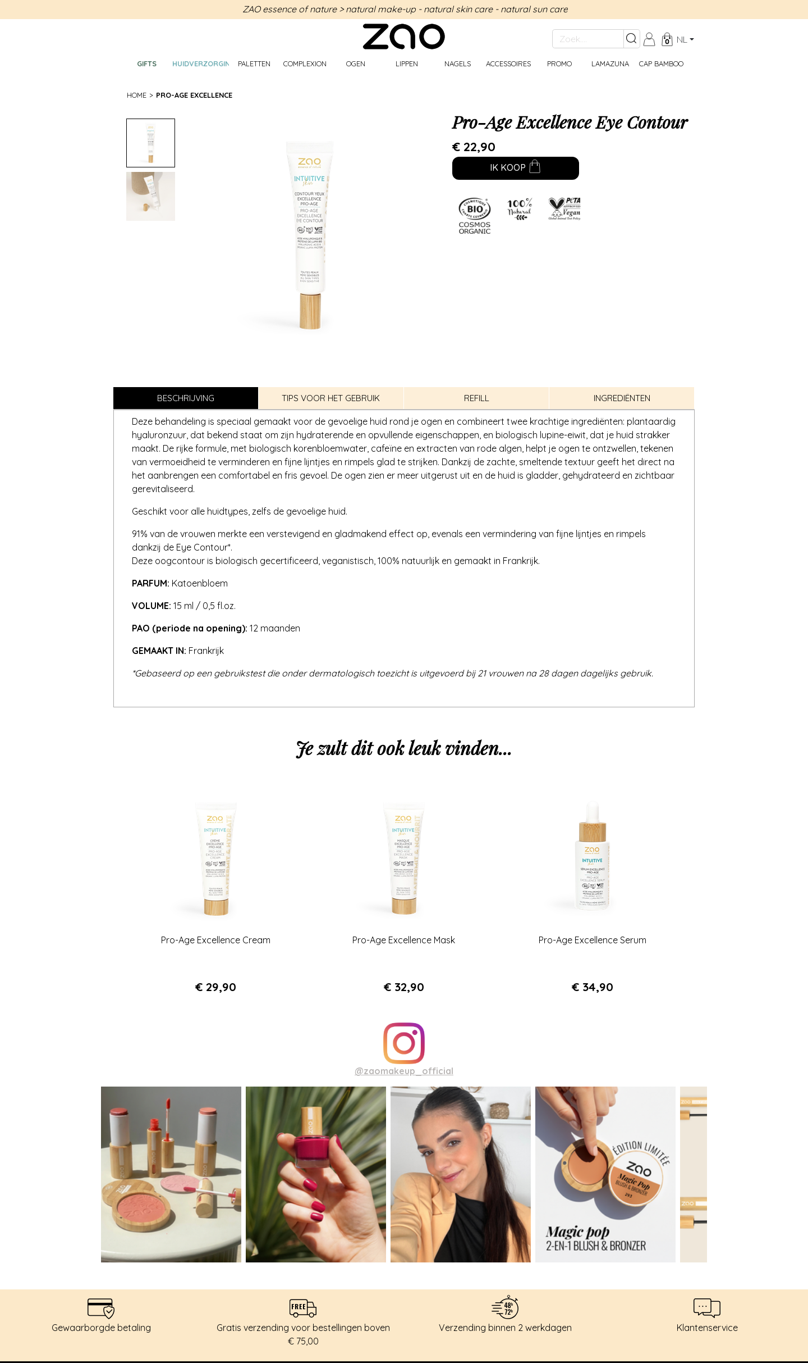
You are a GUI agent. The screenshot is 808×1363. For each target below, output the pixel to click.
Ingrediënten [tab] (622, 398)
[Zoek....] (588, 38)
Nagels (457, 63)
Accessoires (508, 63)
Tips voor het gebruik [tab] (331, 398)
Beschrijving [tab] (185, 398)
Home (136, 94)
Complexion (305, 63)
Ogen (355, 63)
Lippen (407, 63)
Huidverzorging (200, 63)
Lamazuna (610, 63)
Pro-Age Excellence (194, 94)
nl (682, 39)
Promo (559, 63)
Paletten (254, 63)
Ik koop (507, 169)
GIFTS (147, 63)
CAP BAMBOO (661, 63)
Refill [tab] (476, 398)
